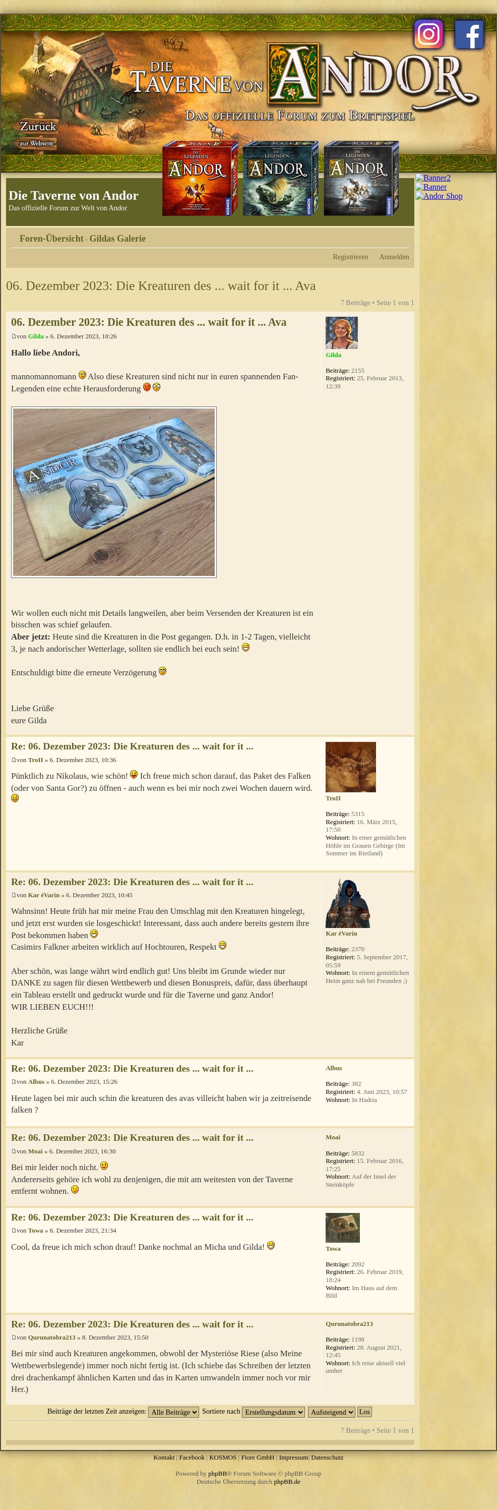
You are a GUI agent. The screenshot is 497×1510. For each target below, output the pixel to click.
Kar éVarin (43, 895)
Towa (35, 1230)
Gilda (36, 336)
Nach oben (406, 729)
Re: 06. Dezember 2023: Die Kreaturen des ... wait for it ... (132, 746)
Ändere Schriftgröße (402, 235)
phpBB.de (287, 1481)
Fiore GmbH (257, 1457)
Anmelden (394, 257)
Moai (35, 1151)
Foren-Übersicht (52, 239)
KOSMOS (222, 1457)
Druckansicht (386, 235)
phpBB (217, 1473)
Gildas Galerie (118, 239)
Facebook (192, 1457)
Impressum (293, 1457)
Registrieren (350, 257)
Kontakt (163, 1457)
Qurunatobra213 (52, 1337)
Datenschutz (327, 1457)
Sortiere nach (253, 1411)
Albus (36, 1081)
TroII (35, 760)
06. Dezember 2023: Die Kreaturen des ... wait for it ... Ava (161, 285)
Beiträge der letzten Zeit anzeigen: (123, 1411)
